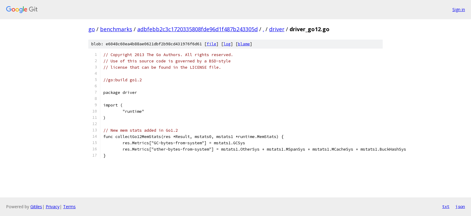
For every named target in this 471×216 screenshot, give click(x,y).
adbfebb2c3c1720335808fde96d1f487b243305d (197, 29)
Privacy (52, 206)
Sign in (458, 9)
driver (276, 29)
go (91, 29)
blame (244, 43)
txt (445, 206)
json (460, 206)
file (211, 43)
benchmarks (116, 29)
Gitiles (36, 206)
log (227, 43)
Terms (69, 206)
